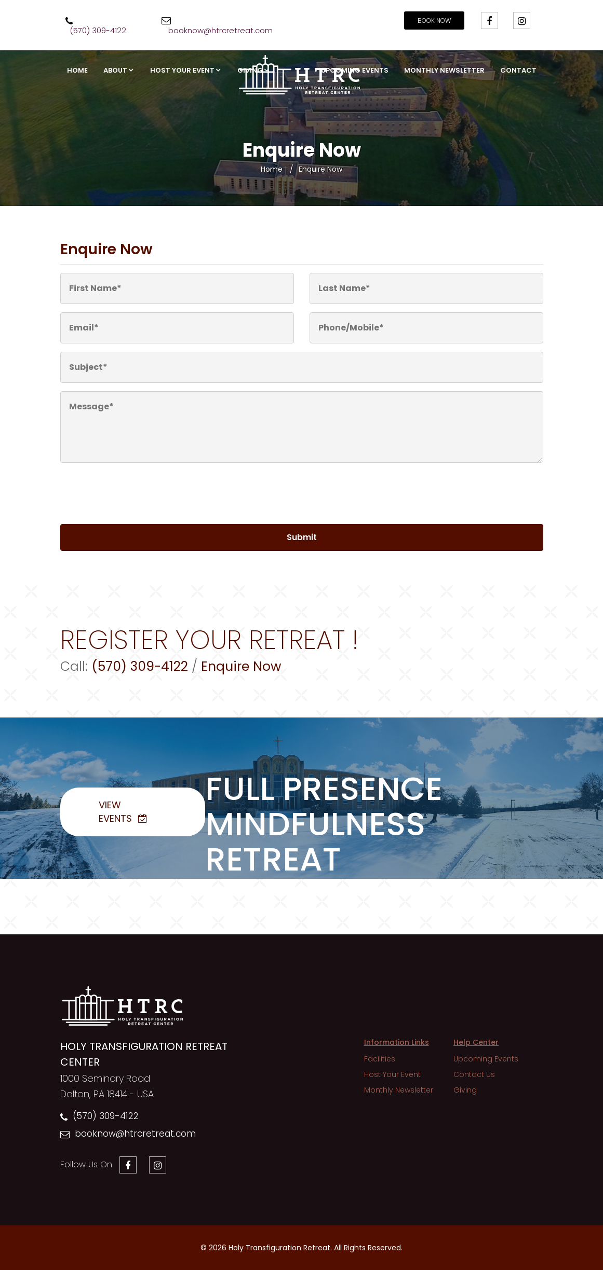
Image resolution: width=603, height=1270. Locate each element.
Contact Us (474, 1074)
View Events (115, 811)
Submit (302, 537)
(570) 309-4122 (106, 1116)
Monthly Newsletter (444, 70)
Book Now (434, 20)
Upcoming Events (354, 70)
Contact (518, 70)
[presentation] (131, 495)
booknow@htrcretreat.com (135, 1133)
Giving (250, 70)
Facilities (379, 1059)
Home (77, 70)
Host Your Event (182, 70)
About (115, 70)
